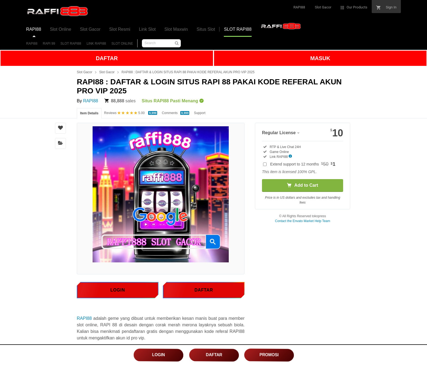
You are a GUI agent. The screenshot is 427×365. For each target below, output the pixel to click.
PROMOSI (269, 354)
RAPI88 (31, 43)
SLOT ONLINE (122, 43)
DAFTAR (107, 58)
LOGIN (158, 354)
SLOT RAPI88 (70, 43)
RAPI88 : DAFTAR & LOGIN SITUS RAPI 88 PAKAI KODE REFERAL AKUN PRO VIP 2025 (187, 72)
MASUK (320, 58)
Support (199, 113)
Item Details (89, 113)
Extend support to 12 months (302, 164)
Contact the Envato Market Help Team (302, 221)
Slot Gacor (84, 72)
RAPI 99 (49, 43)
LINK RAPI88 (96, 43)
